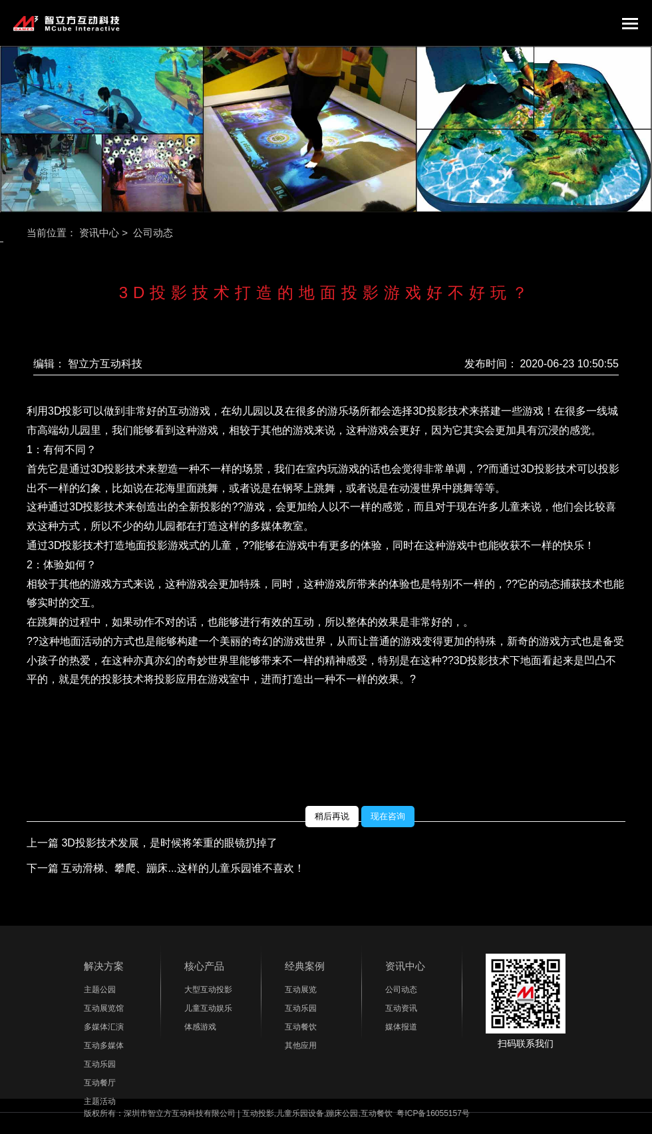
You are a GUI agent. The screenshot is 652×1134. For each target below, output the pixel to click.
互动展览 (301, 990)
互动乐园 (100, 1064)
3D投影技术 (118, 468)
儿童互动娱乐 (208, 1009)
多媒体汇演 (104, 1027)
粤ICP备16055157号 (433, 1114)
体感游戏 (200, 1027)
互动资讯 (401, 1009)
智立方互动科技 (105, 364)
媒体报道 (401, 1027)
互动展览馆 (104, 1009)
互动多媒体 (104, 1046)
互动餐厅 (100, 1083)
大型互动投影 (208, 990)
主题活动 (100, 1102)
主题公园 (100, 990)
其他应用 (301, 1046)
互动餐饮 (301, 1027)
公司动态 (401, 990)
